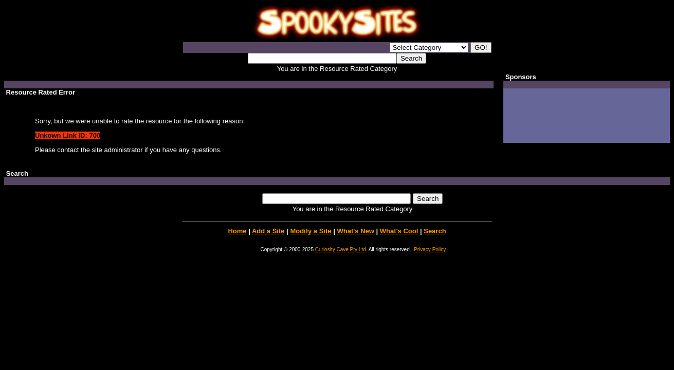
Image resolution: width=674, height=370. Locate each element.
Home (237, 231)
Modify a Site (310, 231)
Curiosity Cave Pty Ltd (340, 249)
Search (435, 231)
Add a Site (268, 231)
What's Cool (399, 231)
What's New (355, 231)
